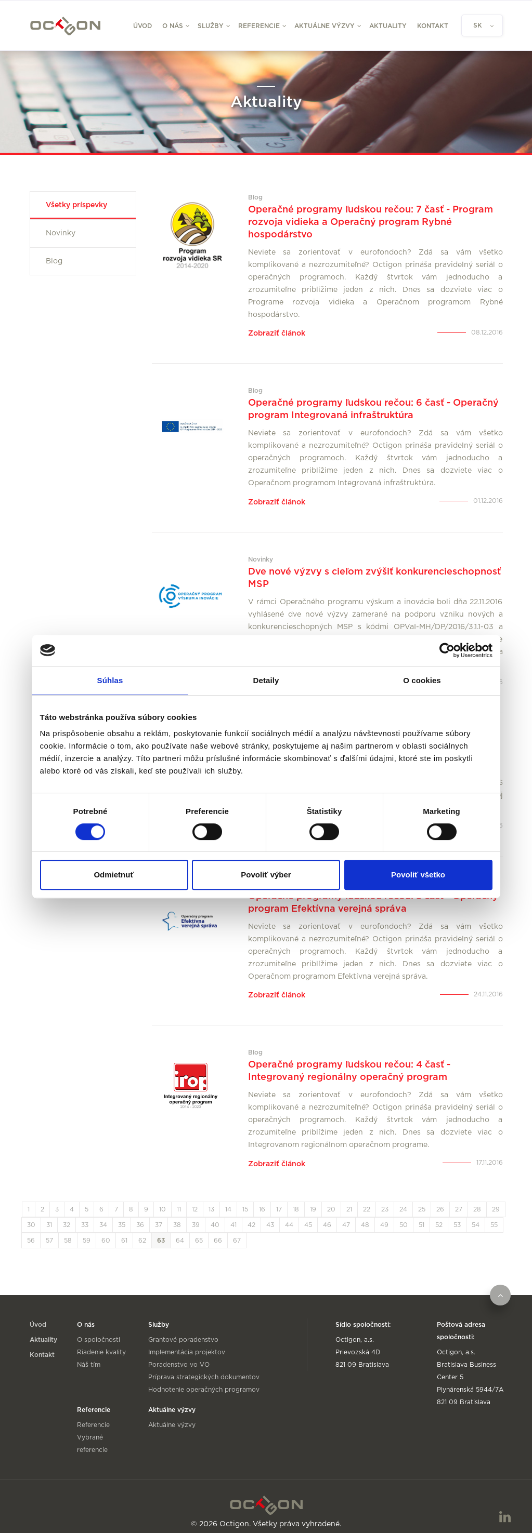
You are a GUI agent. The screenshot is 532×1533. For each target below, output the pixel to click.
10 (162, 1201)
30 (31, 1217)
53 (457, 1217)
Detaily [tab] (266, 680)
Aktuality (388, 26)
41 (233, 1217)
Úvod (142, 26)
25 (421, 1201)
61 (124, 1233)
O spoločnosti (98, 1332)
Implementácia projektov (186, 1344)
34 (103, 1217)
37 (158, 1217)
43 (270, 1217)
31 (49, 1217)
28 (477, 1201)
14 (228, 1201)
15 (245, 1201)
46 (327, 1217)
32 (66, 1217)
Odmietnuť (114, 874)
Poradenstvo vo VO (179, 1357)
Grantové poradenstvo (183, 1332)
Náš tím (88, 1357)
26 (440, 1201)
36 (140, 1217)
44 (289, 1217)
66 (218, 1233)
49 (384, 1217)
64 (180, 1233)
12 (195, 1201)
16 (262, 1201)
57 (49, 1233)
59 (86, 1233)
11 (179, 1201)
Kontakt (432, 26)
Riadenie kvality (101, 1344)
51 (421, 1217)
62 (142, 1233)
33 (84, 1217)
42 (251, 1217)
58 (68, 1233)
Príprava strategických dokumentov (203, 1369)
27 (458, 1201)
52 (439, 1217)
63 (161, 1233)
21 (349, 1201)
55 (494, 1217)
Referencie (93, 1417)
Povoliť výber (266, 874)
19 (313, 1201)
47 (346, 1217)
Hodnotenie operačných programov (203, 1382)
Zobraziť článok (276, 332)
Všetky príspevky (76, 205)
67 (237, 1233)
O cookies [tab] (422, 680)
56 (31, 1233)
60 (105, 1233)
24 (403, 1201)
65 (199, 1233)
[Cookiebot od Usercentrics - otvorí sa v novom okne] (446, 650)
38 (177, 1217)
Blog (54, 261)
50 (403, 1217)
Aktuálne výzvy (172, 1417)
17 (279, 1201)
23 (384, 1201)
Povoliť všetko (418, 874)
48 (365, 1217)
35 (121, 1217)
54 (475, 1217)
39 (196, 1217)
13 (211, 1201)
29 (496, 1201)
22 (366, 1201)
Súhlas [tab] (110, 680)
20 (331, 1201)
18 (296, 1201)
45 (308, 1217)
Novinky (60, 233)
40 (215, 1217)
